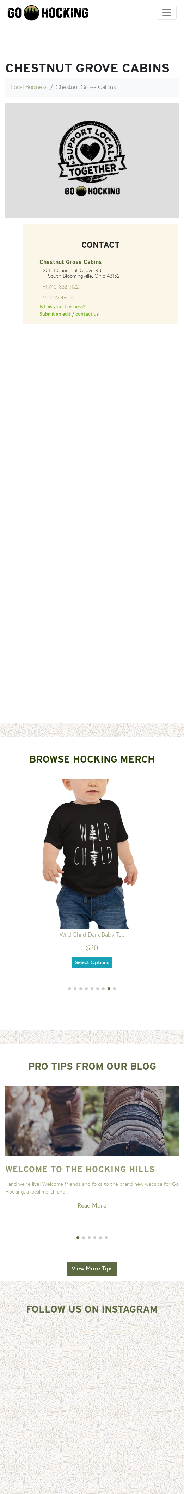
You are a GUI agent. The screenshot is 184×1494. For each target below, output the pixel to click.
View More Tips (92, 1269)
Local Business (29, 87)
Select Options (92, 962)
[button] (69, 988)
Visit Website (58, 298)
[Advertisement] (92, 671)
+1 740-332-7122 (61, 287)
